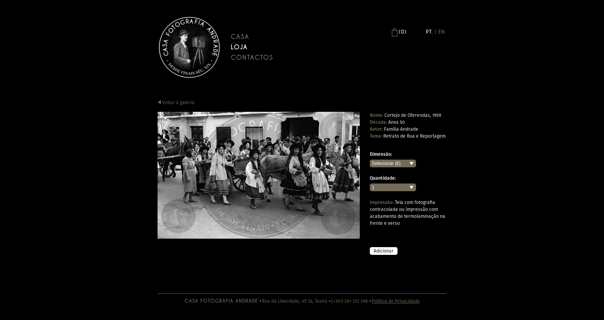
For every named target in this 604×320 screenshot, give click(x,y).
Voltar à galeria (176, 102)
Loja (239, 47)
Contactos (252, 58)
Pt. (429, 32)
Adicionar (384, 251)
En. (442, 32)
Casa (240, 37)
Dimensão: (381, 154)
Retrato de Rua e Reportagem (414, 136)
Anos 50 (396, 122)
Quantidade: (383, 178)
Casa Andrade (189, 47)
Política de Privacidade (396, 301)
